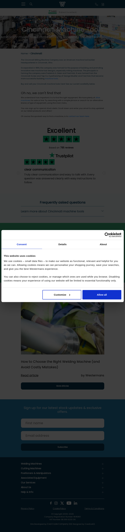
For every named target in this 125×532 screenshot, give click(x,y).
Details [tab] (62, 244)
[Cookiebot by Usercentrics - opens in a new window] (107, 235)
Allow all (102, 294)
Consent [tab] (22, 244)
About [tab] (103, 244)
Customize (62, 294)
